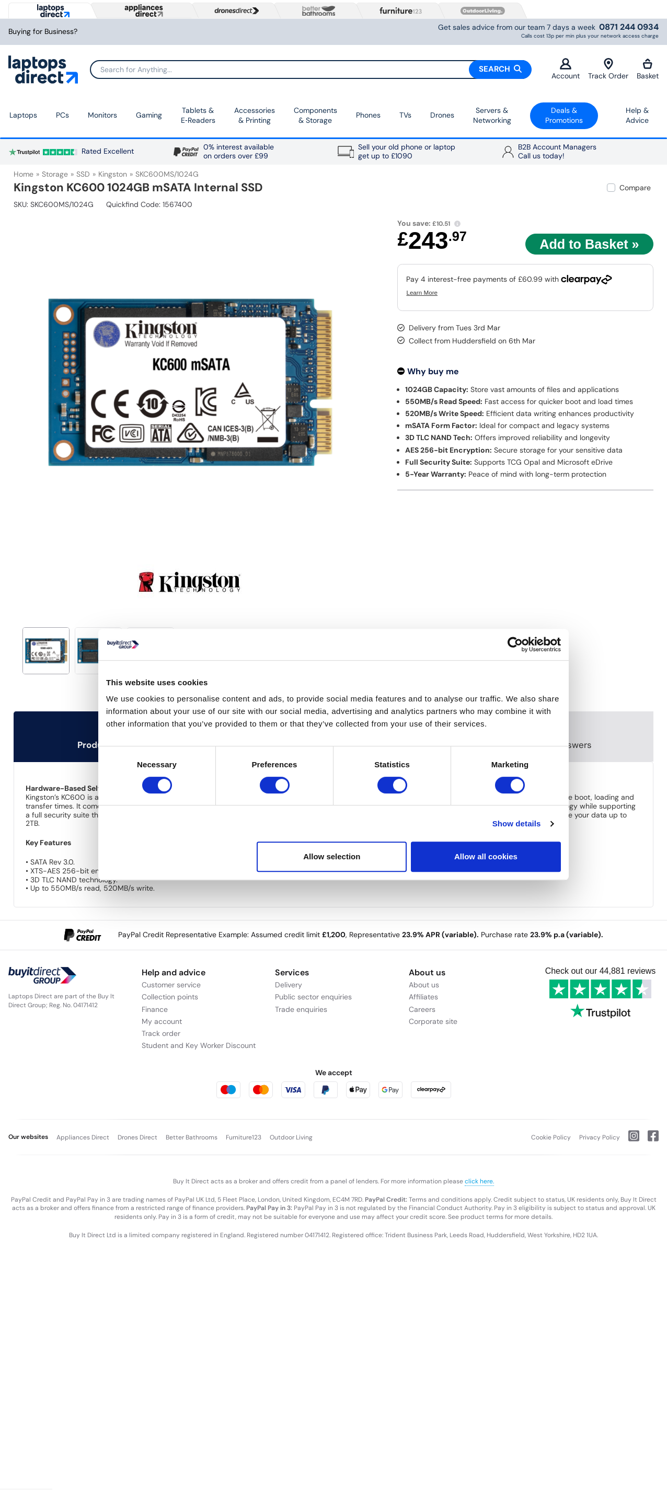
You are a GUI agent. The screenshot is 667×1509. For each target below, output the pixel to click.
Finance (155, 1009)
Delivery (288, 984)
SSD (83, 174)
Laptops (23, 115)
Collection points (170, 996)
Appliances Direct (82, 1137)
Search (500, 69)
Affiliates (423, 996)
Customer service (171, 984)
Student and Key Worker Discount (199, 1045)
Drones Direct (137, 1137)
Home (23, 174)
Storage (55, 174)
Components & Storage (315, 115)
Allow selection (331, 856)
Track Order (608, 69)
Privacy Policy (599, 1137)
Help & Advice (637, 115)
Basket (648, 69)
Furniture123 (243, 1137)
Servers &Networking (492, 115)
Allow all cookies (486, 856)
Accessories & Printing (254, 115)
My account (162, 1021)
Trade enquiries (301, 1009)
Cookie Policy (551, 1137)
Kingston (112, 174)
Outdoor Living (291, 1137)
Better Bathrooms (191, 1137)
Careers (422, 1009)
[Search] (310, 69)
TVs (405, 115)
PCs (62, 115)
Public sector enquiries (313, 996)
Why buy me (433, 371)
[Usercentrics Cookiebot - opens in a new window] (515, 644)
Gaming (149, 115)
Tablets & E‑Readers (198, 115)
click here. (479, 1181)
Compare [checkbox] (635, 187)
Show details (516, 823)
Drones (442, 115)
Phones (368, 115)
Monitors (102, 115)
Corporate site (433, 1021)
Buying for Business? (42, 31)
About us (424, 984)
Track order (161, 1033)
